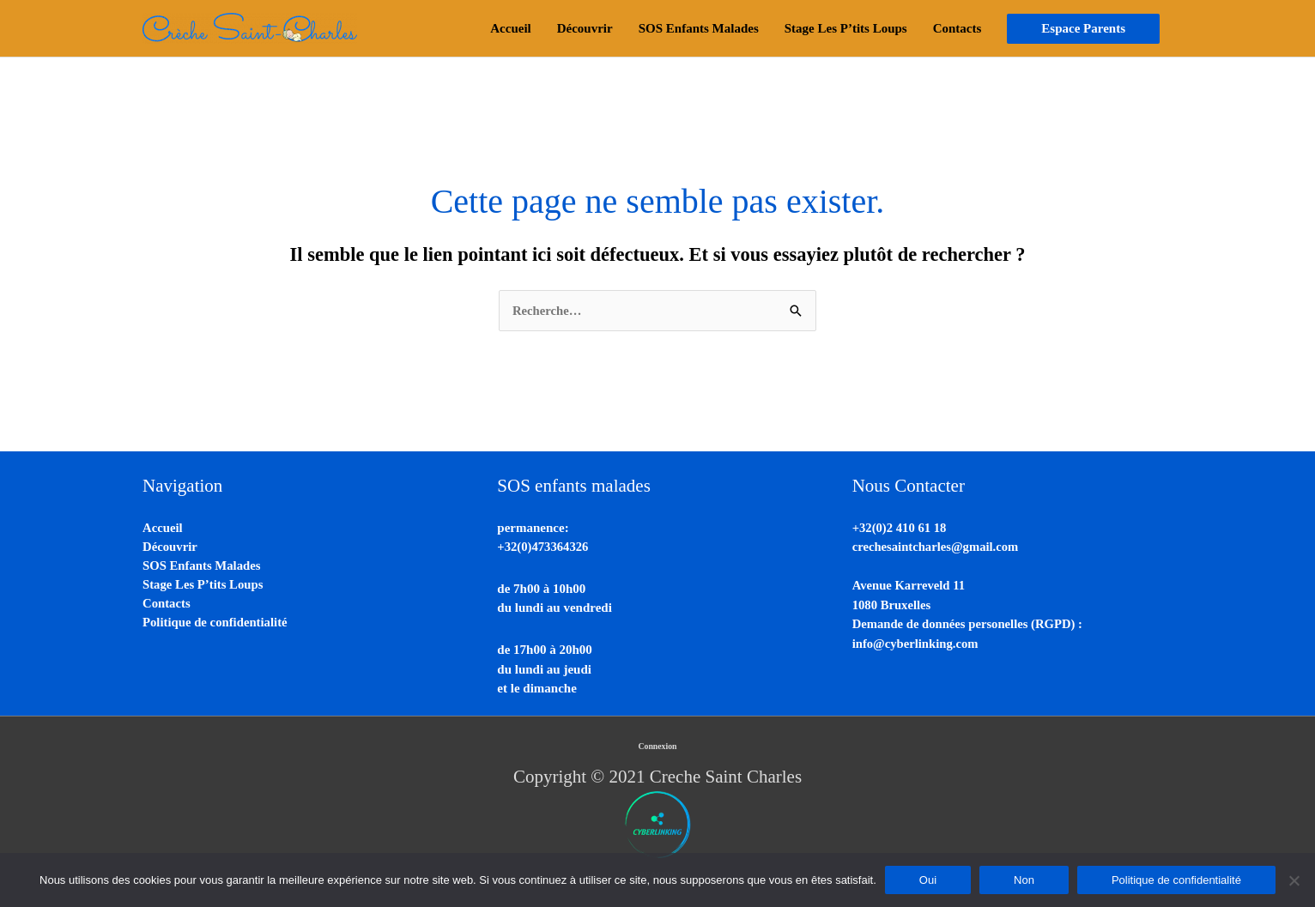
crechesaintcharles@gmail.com (937, 547)
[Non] (1293, 880)
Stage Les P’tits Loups (203, 586)
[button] (1083, 29)
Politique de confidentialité (216, 625)
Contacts (166, 605)
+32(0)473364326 (544, 547)
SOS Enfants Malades (202, 566)
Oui (927, 880)
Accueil (162, 528)
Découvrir (170, 547)
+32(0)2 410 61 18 (900, 528)
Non (1024, 880)
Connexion (657, 747)
